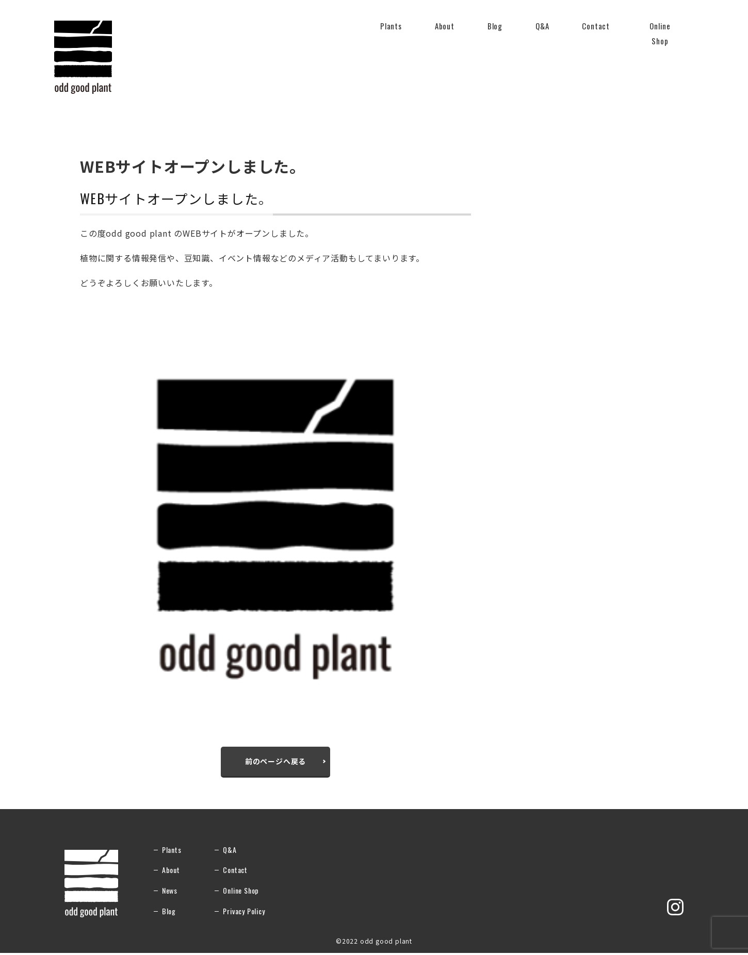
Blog (494, 25)
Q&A (542, 32)
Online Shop (660, 34)
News (169, 892)
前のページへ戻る (275, 762)
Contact (595, 32)
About (444, 32)
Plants (391, 32)
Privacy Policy (244, 912)
